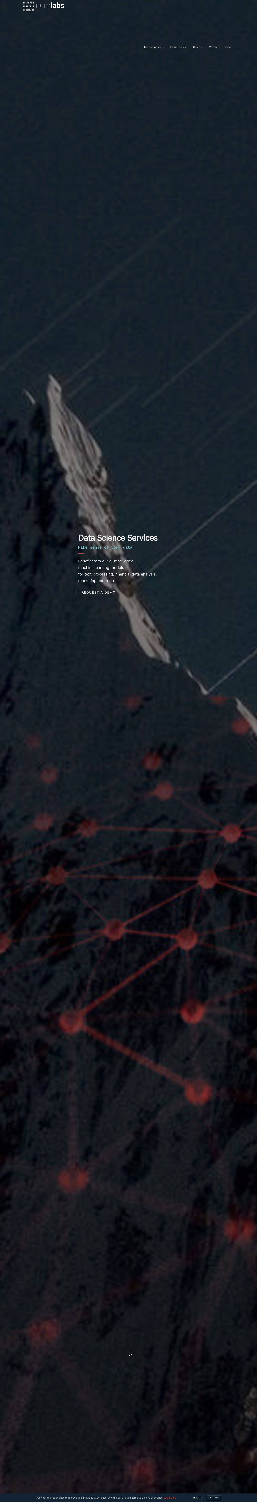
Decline (197, 1497)
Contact (214, 47)
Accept (214, 1497)
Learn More (170, 1497)
